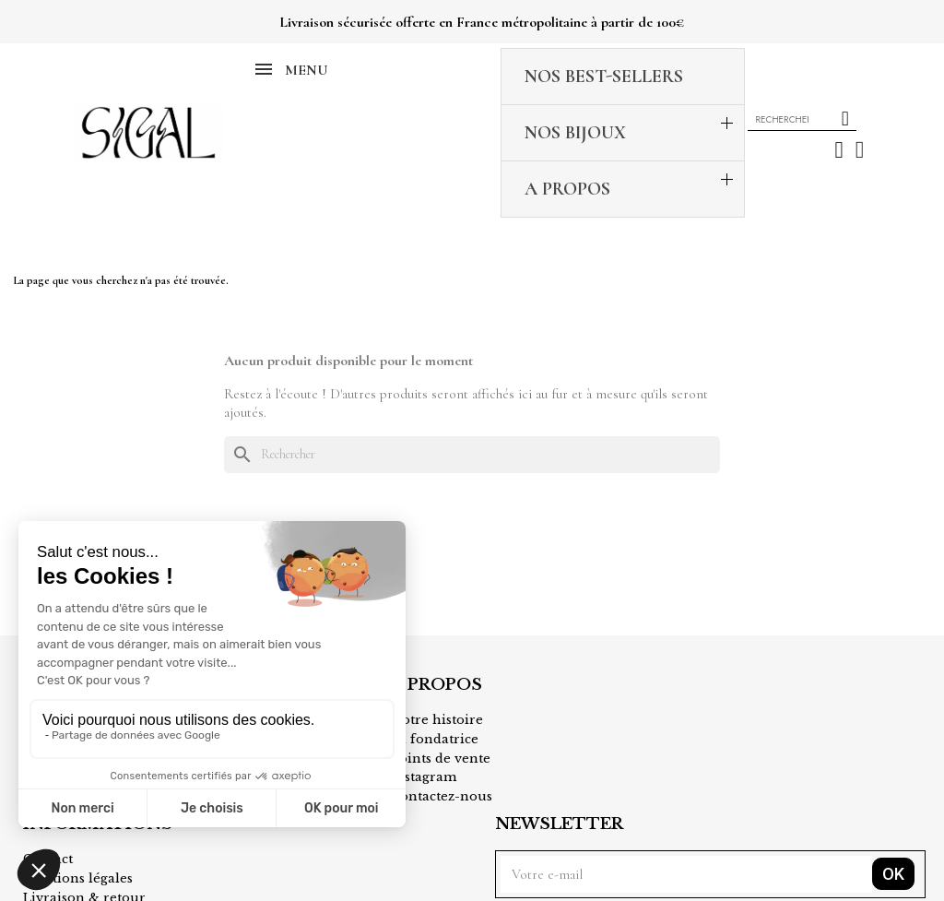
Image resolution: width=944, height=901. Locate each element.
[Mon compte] (839, 102)
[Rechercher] (472, 358)
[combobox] (784, 71)
